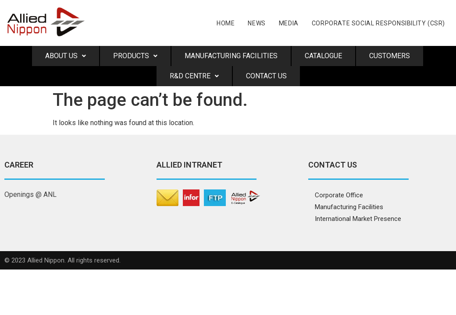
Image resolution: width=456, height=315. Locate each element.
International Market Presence (358, 219)
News (256, 23)
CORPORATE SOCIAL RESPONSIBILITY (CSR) (378, 23)
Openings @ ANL (30, 194)
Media (289, 23)
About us (65, 56)
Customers (389, 56)
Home (226, 23)
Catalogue (323, 56)
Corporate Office (339, 195)
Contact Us (266, 76)
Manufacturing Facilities (231, 56)
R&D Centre (194, 76)
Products (135, 56)
